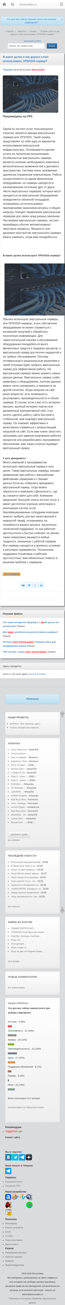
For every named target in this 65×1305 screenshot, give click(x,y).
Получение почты (13, 1182)
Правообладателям (14, 1265)
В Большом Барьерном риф (25, 862)
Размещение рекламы (16, 1252)
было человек (37, 674)
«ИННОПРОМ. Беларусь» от (26, 888)
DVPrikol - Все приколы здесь (25, 723)
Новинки (14, 743)
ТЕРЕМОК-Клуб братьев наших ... (29, 932)
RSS (38, 41)
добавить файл (19, 834)
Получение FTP (12, 1186)
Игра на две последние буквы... (27, 951)
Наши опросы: (18, 1003)
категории (29, 41)
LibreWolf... (17, 791)
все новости (14, 906)
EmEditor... (16, 784)
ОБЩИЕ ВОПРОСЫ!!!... (23, 928)
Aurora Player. (18, 807)
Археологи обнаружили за (24, 885)
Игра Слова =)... (19, 947)
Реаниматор (11, 1223)
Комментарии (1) (16, 1107)
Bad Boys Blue (19, 799)
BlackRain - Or (18, 814)
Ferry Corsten (18, 765)
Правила (9, 1261)
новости (30, 855)
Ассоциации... (18, 943)
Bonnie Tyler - (18, 769)
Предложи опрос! (35, 1107)
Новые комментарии (22, 977)
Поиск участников (13, 1240)
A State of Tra (18, 772)
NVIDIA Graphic (19, 795)
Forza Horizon (18, 753)
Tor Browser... (18, 788)
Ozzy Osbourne (19, 749)
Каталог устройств (14, 1227)
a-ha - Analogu (18, 803)
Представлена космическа (25, 892)
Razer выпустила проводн (24, 877)
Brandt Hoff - (17, 822)
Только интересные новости (24, 727)
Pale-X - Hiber (18, 776)
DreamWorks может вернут (25, 873)
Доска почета (11, 1244)
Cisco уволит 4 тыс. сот (23, 881)
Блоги (8, 1232)
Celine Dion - (18, 818)
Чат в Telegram (11, 574)
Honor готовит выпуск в (23, 869)
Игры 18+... (17, 940)
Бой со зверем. (19, 757)
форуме (27, 922)
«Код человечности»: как (24, 896)
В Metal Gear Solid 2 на (23, 866)
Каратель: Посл (19, 761)
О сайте (9, 1236)
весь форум (13, 961)
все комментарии (16, 987)
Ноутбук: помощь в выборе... (26, 936)
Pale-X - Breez (18, 780)
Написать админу (13, 1257)
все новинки (14, 840)
